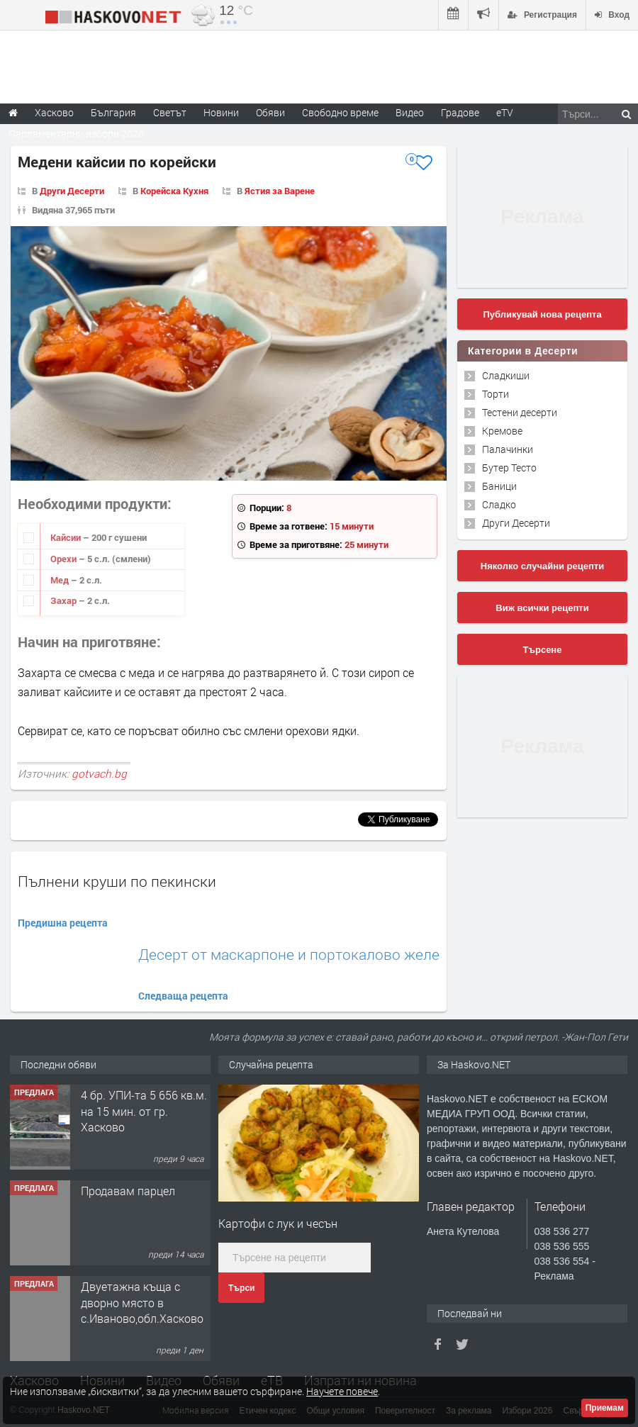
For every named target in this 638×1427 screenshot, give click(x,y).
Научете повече (342, 1391)
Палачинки (507, 449)
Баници (499, 486)
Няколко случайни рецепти (542, 566)
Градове (460, 112)
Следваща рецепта (183, 995)
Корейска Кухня (174, 190)
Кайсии (66, 537)
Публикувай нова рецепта (542, 314)
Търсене (542, 649)
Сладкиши (506, 375)
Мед (60, 579)
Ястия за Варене (280, 190)
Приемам (605, 1408)
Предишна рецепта (63, 922)
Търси (241, 1288)
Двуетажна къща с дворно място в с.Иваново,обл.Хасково (142, 1302)
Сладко (499, 504)
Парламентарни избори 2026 (76, 133)
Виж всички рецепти (542, 608)
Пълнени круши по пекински (117, 881)
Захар (64, 600)
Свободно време (340, 112)
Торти (495, 394)
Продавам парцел (128, 1190)
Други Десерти (72, 190)
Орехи (64, 558)
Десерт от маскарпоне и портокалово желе (289, 954)
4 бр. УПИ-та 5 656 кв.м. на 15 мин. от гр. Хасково (144, 1110)
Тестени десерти (519, 412)
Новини (221, 112)
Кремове (502, 430)
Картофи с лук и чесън (277, 1223)
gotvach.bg (99, 773)
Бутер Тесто (509, 467)
